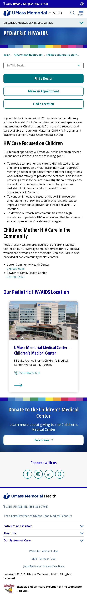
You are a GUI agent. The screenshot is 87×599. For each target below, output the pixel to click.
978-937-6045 (15, 269)
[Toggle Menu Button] (81, 23)
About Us (9, 533)
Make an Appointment (43, 91)
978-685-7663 (15, 277)
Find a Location (43, 104)
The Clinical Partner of (37, 516)
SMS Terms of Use (43, 559)
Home (6, 55)
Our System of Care (17, 540)
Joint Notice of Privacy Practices (43, 566)
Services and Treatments (28, 55)
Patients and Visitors (17, 526)
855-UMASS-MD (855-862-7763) (27, 4)
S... (62, 55)
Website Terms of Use (43, 551)
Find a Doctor (43, 78)
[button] (82, 526)
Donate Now (51, 441)
